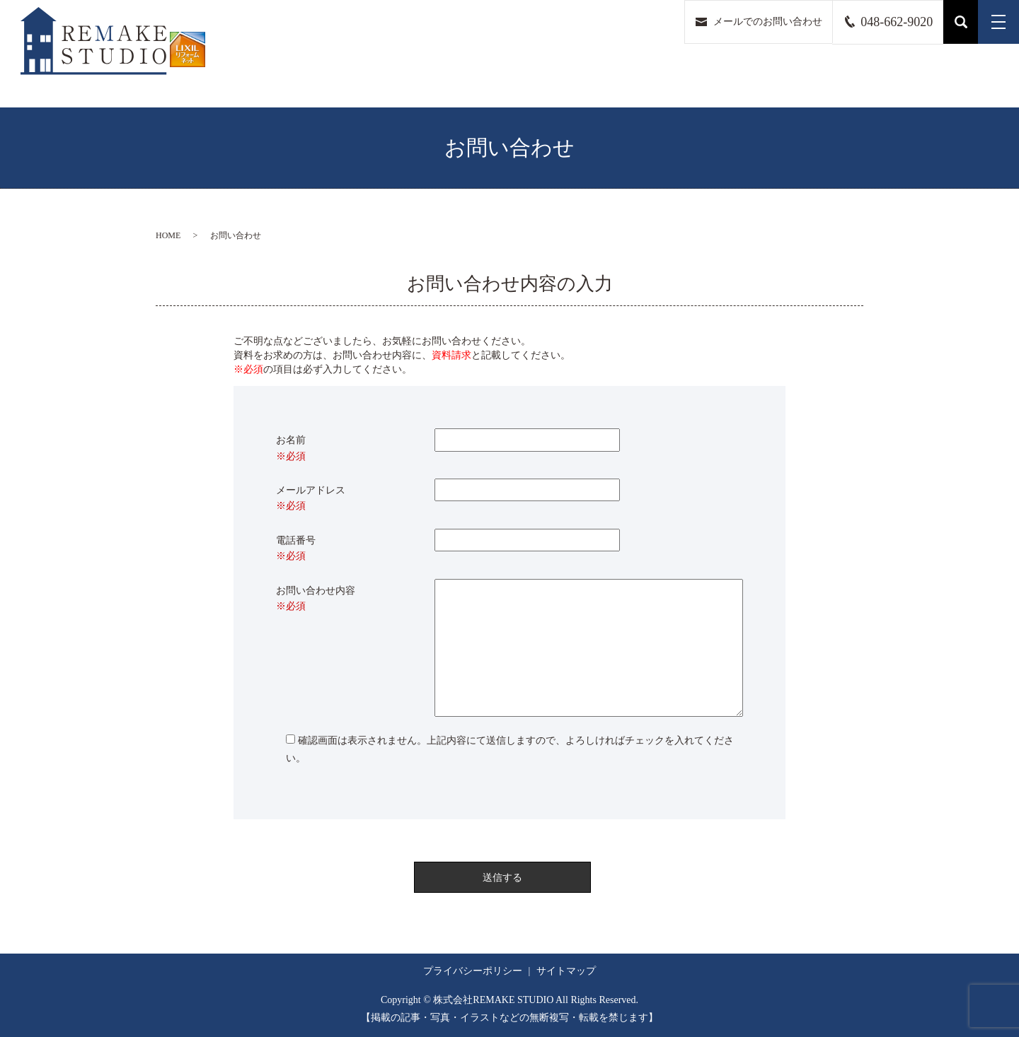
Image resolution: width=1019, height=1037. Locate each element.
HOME (168, 235)
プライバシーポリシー (472, 971)
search (961, 22)
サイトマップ (566, 971)
